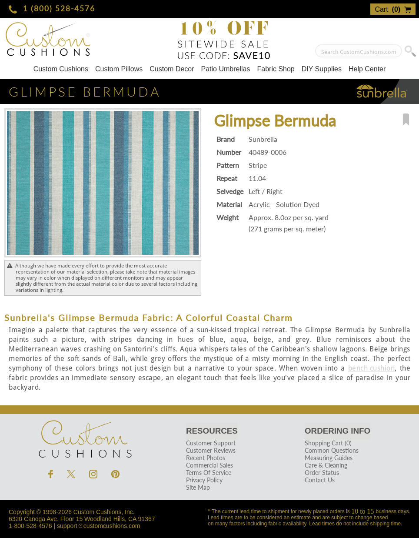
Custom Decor (172, 69)
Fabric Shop (275, 69)
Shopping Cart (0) (327, 443)
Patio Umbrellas (225, 69)
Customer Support (210, 443)
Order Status (321, 472)
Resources (212, 430)
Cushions (84, 437)
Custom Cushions (60, 69)
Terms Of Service (208, 472)
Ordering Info (337, 430)
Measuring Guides (328, 457)
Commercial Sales (209, 465)
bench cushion (371, 368)
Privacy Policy (204, 480)
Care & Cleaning (325, 465)
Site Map (198, 487)
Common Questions (331, 450)
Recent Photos (205, 457)
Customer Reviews (210, 450)
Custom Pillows (119, 69)
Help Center (367, 69)
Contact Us (319, 480)
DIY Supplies (322, 69)
